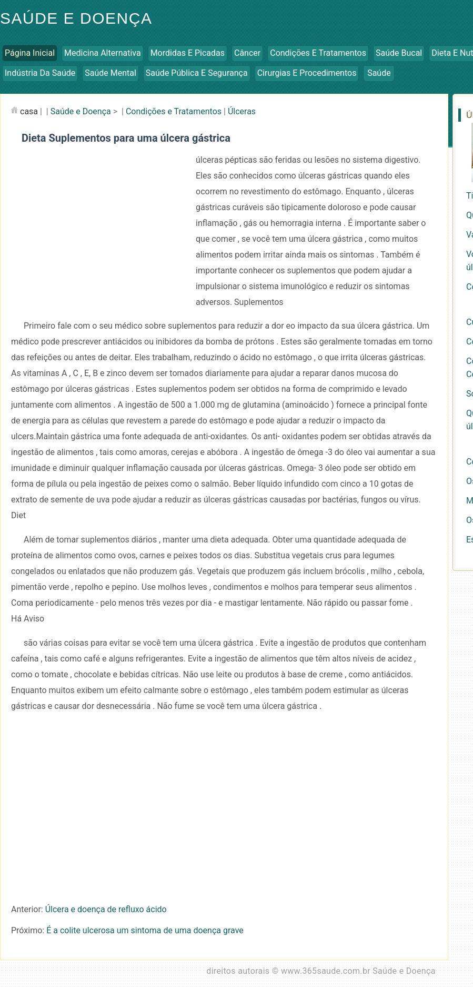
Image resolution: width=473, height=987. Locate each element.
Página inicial (30, 53)
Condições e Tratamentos (318, 53)
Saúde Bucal (399, 53)
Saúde (379, 73)
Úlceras (242, 111)
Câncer (247, 53)
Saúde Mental (110, 73)
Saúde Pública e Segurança (197, 73)
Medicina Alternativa (102, 53)
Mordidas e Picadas (187, 53)
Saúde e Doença (81, 111)
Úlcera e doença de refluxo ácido (106, 909)
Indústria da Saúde (40, 73)
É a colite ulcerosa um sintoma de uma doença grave (145, 930)
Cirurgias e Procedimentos (307, 73)
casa (29, 111)
